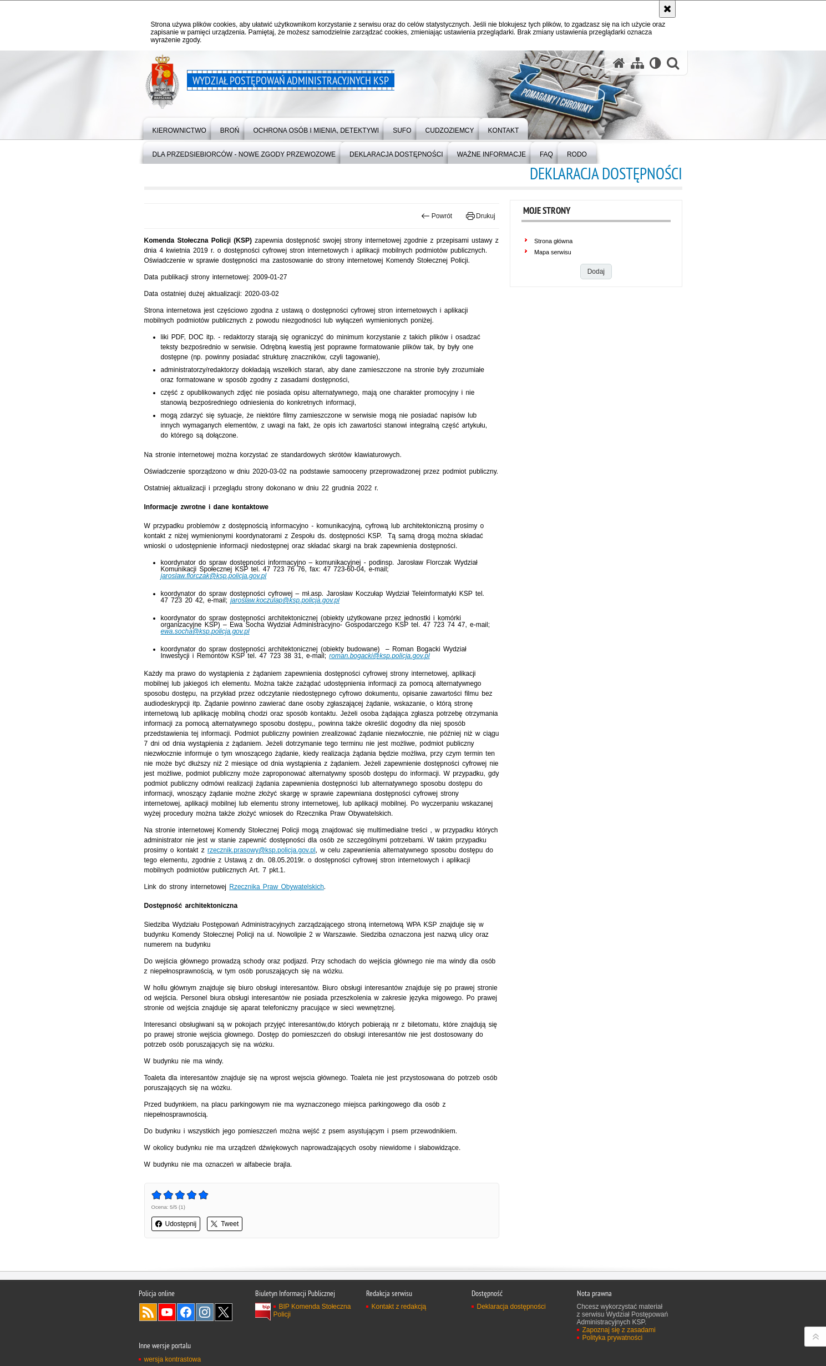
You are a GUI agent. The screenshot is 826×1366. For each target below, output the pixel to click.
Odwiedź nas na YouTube (167, 1312)
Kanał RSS (148, 1312)
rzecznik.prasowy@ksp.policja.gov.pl (261, 850)
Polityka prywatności (612, 1338)
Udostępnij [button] (176, 1224)
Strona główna (553, 241)
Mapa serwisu (552, 252)
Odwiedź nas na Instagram (205, 1312)
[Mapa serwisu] (637, 63)
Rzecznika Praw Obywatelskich (276, 887)
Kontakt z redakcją (399, 1306)
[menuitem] (179, 128)
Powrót (436, 216)
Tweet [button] (225, 1224)
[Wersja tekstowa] (655, 63)
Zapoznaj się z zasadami (619, 1330)
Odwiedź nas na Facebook (186, 1312)
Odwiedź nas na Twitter (223, 1312)
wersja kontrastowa (172, 1359)
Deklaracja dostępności (511, 1306)
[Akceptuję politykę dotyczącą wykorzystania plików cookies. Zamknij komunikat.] (667, 9)
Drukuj (480, 216)
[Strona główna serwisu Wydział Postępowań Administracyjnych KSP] (619, 63)
